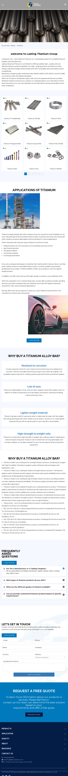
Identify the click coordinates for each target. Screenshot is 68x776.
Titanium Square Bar (34, 144)
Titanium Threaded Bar (12, 118)
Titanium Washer (56, 169)
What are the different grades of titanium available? (27, 587)
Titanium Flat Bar (34, 118)
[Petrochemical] (26, 211)
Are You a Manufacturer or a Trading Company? (25, 569)
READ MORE (34, 340)
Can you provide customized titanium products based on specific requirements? (32, 595)
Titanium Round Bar (56, 144)
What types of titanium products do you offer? (25, 580)
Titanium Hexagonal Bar (12, 144)
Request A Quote (34, 714)
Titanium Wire (56, 118)
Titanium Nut (34, 169)
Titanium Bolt (12, 169)
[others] (42, 314)
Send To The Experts (34, 674)
